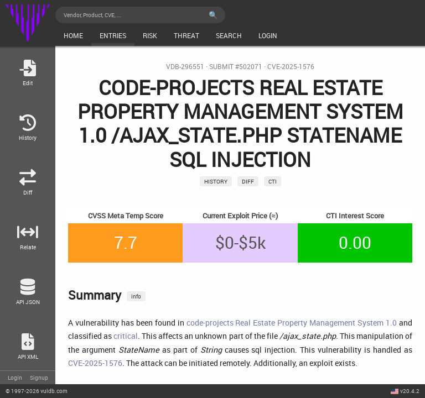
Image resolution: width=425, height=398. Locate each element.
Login (15, 377)
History (215, 181)
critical (125, 336)
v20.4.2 (409, 391)
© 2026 (37, 391)
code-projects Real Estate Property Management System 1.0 (291, 322)
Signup (39, 377)
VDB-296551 (185, 66)
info (136, 296)
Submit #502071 (235, 66)
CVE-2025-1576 (290, 66)
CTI (272, 181)
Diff (248, 181)
